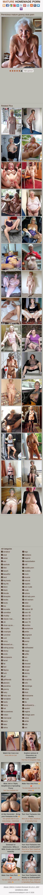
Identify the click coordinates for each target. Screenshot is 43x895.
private (26, 638)
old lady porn (28, 596)
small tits (27, 680)
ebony (4, 651)
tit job (25, 699)
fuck (4, 673)
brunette (5, 609)
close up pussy (8, 625)
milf (24, 564)
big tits (5, 584)
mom (25, 574)
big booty (6, 580)
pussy (25, 641)
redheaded (27, 648)
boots (4, 603)
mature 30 (27, 609)
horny (4, 705)
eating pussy (7, 648)
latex (4, 724)
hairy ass (6, 696)
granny (5, 689)
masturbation (28, 561)
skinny (26, 673)
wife (25, 724)
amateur (5, 552)
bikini (4, 587)
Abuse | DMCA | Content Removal (16, 887)
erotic (4, 654)
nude (25, 590)
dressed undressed (10, 644)
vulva (25, 718)
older (25, 603)
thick (25, 692)
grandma (6, 686)
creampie (6, 632)
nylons (26, 593)
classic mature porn (10, 619)
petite (25, 632)
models (26, 571)
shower (26, 667)
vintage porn (28, 715)
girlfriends (6, 680)
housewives (7, 712)
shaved (26, 664)
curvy (4, 641)
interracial (6, 718)
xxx (24, 728)
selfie (25, 654)
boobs (4, 600)
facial (4, 660)
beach (4, 571)
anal (4, 555)
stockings (27, 686)
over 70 (26, 622)
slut (24, 676)
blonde (5, 593)
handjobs (6, 699)
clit (3, 622)
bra (3, 606)
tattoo (25, 689)
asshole (5, 564)
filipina (4, 670)
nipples (26, 584)
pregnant (27, 635)
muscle (26, 577)
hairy (4, 692)
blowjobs (5, 596)
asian (4, 558)
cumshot (5, 635)
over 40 (26, 612)
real (25, 644)
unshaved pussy (30, 705)
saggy (25, 651)
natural (26, 580)
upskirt (26, 708)
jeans (4, 721)
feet (3, 667)
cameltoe (6, 612)
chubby (5, 616)
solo (25, 683)
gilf (3, 676)
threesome (27, 696)
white (25, 721)
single (25, 670)
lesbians (26, 555)
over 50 (26, 616)
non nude (27, 587)
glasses (5, 683)
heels (4, 702)
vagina (26, 712)
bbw (4, 568)
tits (24, 702)
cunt (4, 638)
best (4, 577)
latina (4, 728)
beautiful (5, 574)
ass (3, 561)
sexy (25, 660)
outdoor (26, 606)
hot (3, 708)
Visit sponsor (28, 71)
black (4, 590)
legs (25, 552)
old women (27, 600)
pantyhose (27, 628)
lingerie (26, 558)
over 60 (26, 619)
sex (24, 657)
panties (26, 625)
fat (3, 664)
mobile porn (28, 568)
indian (4, 715)
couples (5, 628)
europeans (6, 657)
